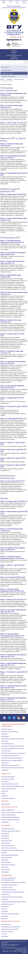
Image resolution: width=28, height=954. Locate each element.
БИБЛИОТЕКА (14, 57)
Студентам (4, 909)
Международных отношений (9, 848)
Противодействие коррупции (9, 884)
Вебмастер (5, 951)
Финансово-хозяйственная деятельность (12, 758)
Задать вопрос (5, 67)
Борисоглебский (5, 804)
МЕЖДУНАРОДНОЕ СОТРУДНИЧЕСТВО (14, 55)
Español (3, 2)
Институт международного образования (12, 812)
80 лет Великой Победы (7, 880)
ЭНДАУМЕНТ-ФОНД (14, 58)
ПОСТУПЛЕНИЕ (14, 50)
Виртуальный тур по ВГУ (7, 779)
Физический (4, 860)
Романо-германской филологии (9, 855)
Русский (3, 1)
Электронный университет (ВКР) (9, 929)
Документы (4, 734)
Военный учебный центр (7, 810)
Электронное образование (8, 788)
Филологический (5, 862)
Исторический (5, 838)
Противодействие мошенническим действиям (13, 901)
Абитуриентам (5, 906)
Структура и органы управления (9, 731)
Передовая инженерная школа (9, 783)
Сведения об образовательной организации (14, 7)
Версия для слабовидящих (14, 6)
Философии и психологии (8, 864)
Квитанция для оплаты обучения (10, 913)
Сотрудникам (4, 916)
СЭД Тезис (4, 934)
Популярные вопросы (7, 73)
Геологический (5, 833)
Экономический (5, 869)
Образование (5, 736)
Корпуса (3, 793)
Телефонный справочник (8, 798)
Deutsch (17, 1)
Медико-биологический (7, 845)
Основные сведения (6, 729)
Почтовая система (6, 924)
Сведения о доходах (6, 887)
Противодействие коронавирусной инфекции (13, 882)
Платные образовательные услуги (10, 755)
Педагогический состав (7, 743)
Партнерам (4, 918)
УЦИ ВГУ (24, 952)
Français (24, 1)
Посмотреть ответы (6, 70)
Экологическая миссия (7, 904)
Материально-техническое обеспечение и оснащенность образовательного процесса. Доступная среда (12, 748)
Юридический (5, 872)
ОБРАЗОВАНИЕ (14, 52)
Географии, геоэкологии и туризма (10, 831)
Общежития (4, 796)
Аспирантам (4, 911)
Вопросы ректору (19, 79)
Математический (5, 843)
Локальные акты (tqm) (7, 931)
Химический (4, 867)
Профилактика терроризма (8, 889)
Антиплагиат (4, 936)
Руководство (4, 741)
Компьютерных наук (6, 840)
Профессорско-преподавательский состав (12, 786)
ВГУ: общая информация (7, 776)
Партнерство (4, 791)
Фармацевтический (6, 857)
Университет (9, 79)
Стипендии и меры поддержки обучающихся (13, 753)
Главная (2, 79)
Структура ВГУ (5, 781)
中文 (11, 2)
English (10, 1)
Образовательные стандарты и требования (12, 738)
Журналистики (5, 835)
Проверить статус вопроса (8, 76)
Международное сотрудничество (10, 765)
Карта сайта (24, 2)
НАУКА (14, 54)
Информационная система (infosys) (10, 926)
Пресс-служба (13, 951)
